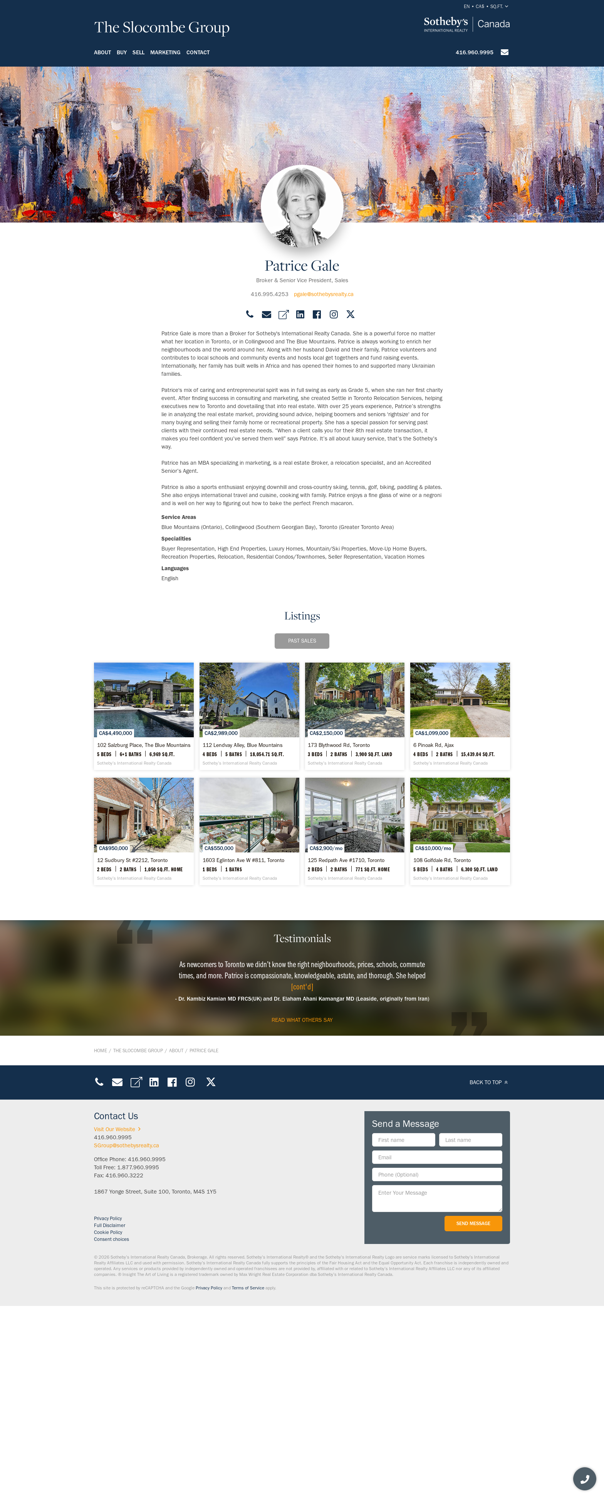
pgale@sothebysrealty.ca (324, 294)
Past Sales (302, 641)
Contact (198, 52)
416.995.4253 (270, 294)
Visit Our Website (118, 1324)
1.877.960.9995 (138, 1362)
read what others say (302, 1214)
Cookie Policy (108, 1427)
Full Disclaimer (109, 1420)
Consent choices (111, 1434)
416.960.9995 (474, 52)
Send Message (473, 1418)
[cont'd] (302, 1181)
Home (100, 1245)
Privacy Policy (108, 1413)
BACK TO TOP (490, 1277)
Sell (138, 52)
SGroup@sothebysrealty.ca (126, 1340)
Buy (122, 52)
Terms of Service (248, 1482)
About (102, 52)
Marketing (165, 52)
